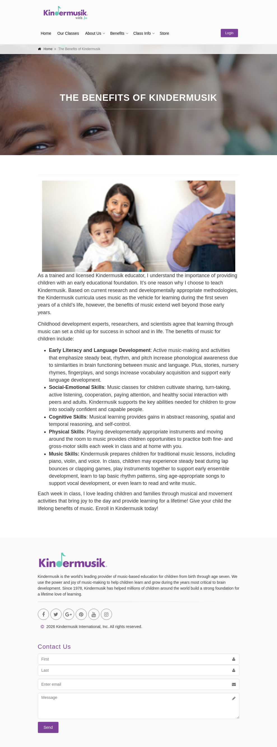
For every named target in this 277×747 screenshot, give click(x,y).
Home (46, 33)
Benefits (117, 33)
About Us (93, 33)
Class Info (142, 33)
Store (164, 33)
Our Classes (68, 33)
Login (229, 33)
